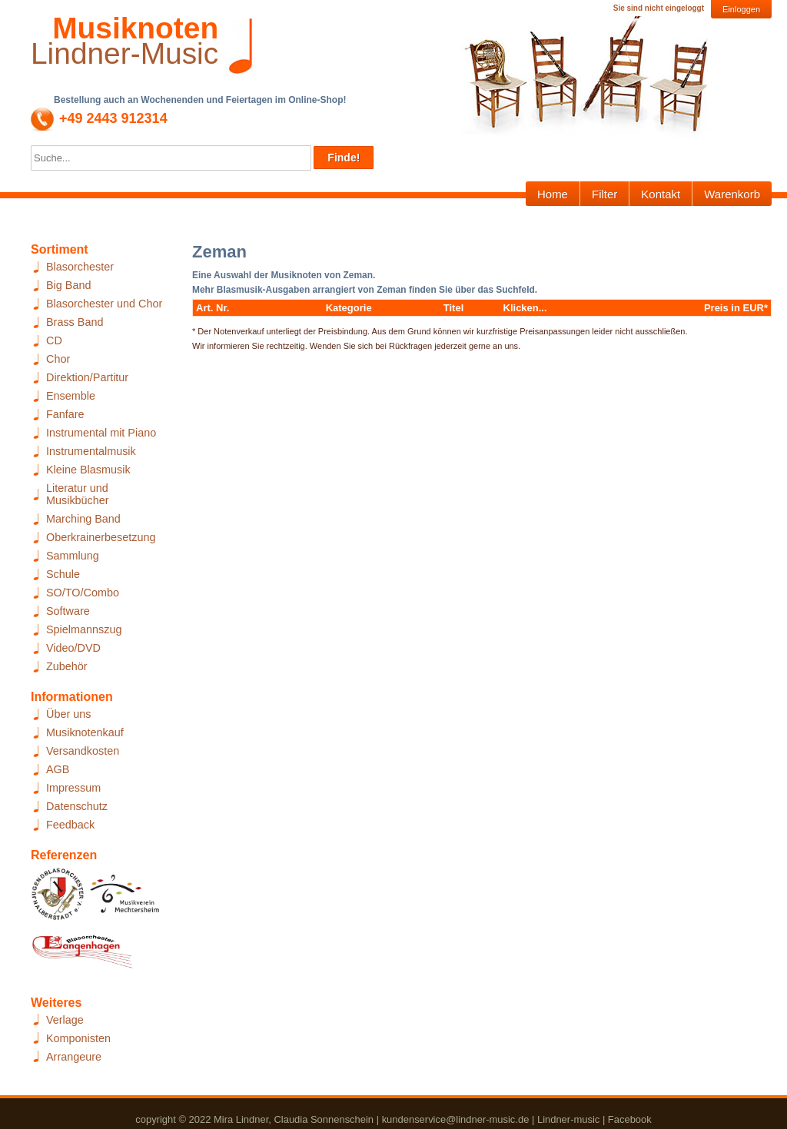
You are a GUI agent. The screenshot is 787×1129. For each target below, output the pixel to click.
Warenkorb (732, 194)
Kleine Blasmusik (88, 469)
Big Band (68, 285)
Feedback (70, 825)
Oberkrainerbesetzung (100, 537)
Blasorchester (80, 267)
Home (552, 194)
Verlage (65, 1020)
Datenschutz (77, 806)
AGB (57, 769)
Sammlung (72, 556)
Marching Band (83, 519)
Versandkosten (82, 751)
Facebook (630, 1119)
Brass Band (74, 322)
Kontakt (660, 194)
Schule (63, 574)
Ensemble (70, 396)
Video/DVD (73, 648)
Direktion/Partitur (87, 377)
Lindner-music (568, 1119)
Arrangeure (73, 1057)
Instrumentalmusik (91, 451)
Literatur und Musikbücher (77, 494)
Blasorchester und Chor (104, 303)
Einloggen (741, 9)
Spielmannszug (83, 629)
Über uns (68, 714)
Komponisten (78, 1038)
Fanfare (65, 414)
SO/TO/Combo (82, 592)
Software (68, 611)
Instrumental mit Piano (101, 433)
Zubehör (67, 666)
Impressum (73, 788)
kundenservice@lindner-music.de (456, 1119)
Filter (604, 194)
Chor (58, 359)
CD (54, 340)
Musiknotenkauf (85, 732)
